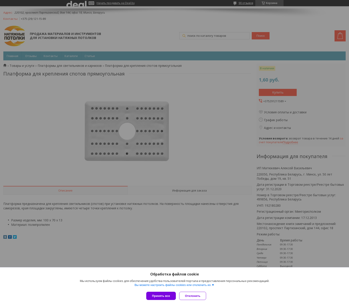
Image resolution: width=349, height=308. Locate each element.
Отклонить (193, 296)
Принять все (161, 296)
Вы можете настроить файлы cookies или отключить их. (172, 286)
